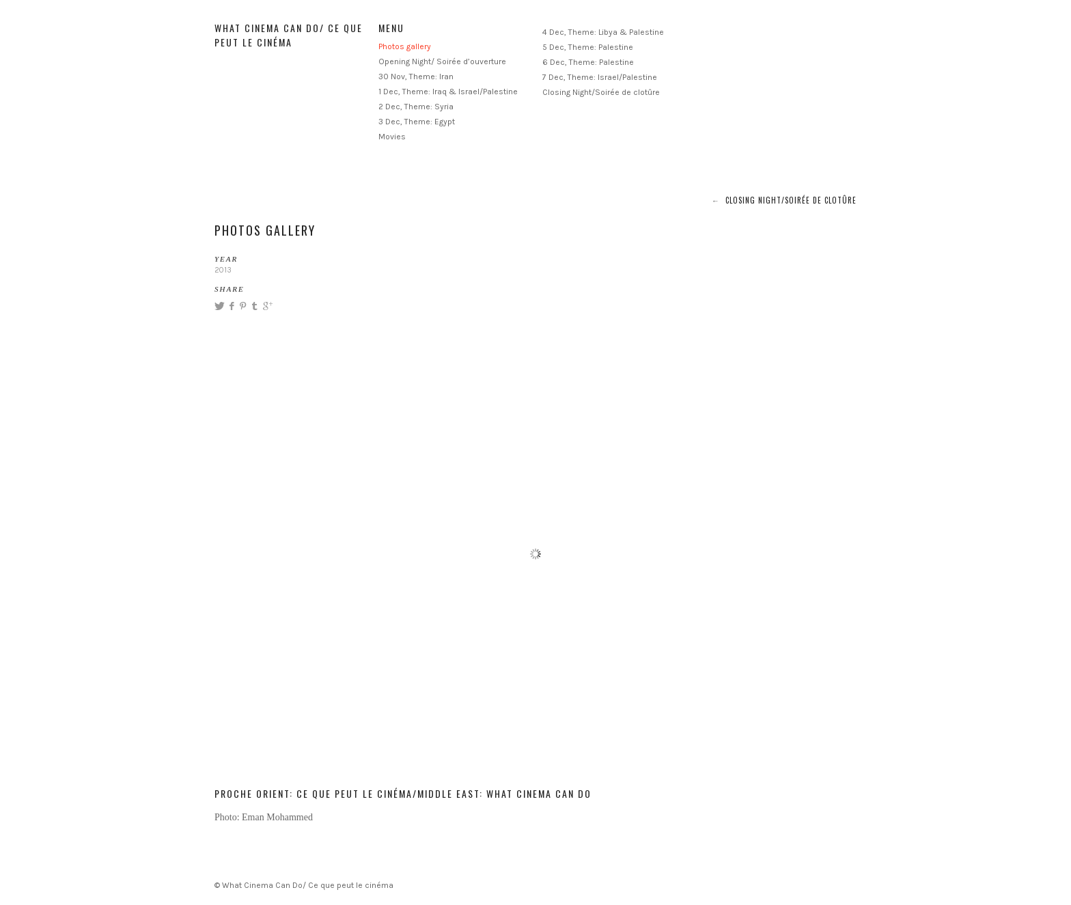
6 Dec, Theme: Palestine (588, 62)
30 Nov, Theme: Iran (416, 76)
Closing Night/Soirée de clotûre (601, 92)
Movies (392, 136)
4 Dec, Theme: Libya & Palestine (603, 32)
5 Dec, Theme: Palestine (587, 47)
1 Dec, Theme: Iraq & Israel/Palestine (448, 91)
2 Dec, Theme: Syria (416, 106)
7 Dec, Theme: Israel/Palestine (599, 77)
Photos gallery (404, 46)
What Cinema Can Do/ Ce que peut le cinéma (288, 34)
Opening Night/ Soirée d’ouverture (442, 61)
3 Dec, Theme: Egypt (416, 121)
